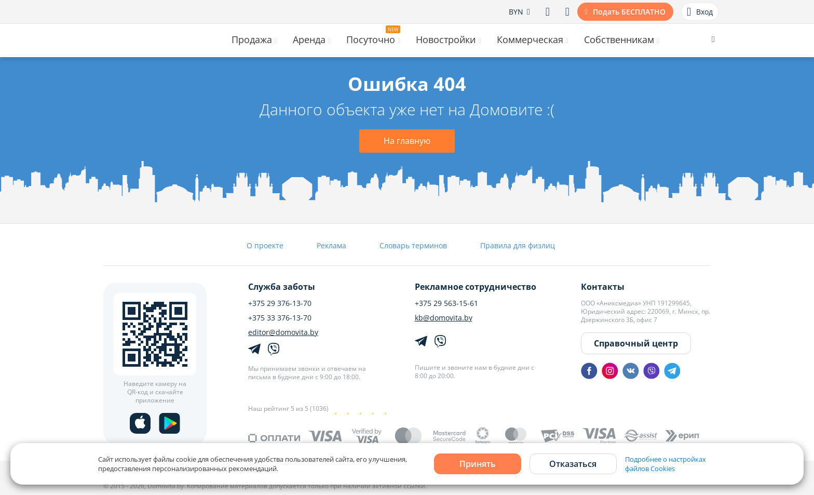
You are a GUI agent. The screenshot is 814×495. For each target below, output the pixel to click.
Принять (477, 464)
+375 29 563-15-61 (446, 303)
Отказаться (572, 464)
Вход (700, 12)
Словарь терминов (413, 245)
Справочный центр (636, 343)
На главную (407, 140)
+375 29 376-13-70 (279, 303)
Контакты (603, 286)
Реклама (331, 245)
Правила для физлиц (517, 245)
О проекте (265, 245)
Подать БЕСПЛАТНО (629, 12)
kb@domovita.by (443, 318)
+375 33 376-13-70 (279, 318)
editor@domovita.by (283, 332)
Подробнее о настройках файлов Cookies (665, 463)
